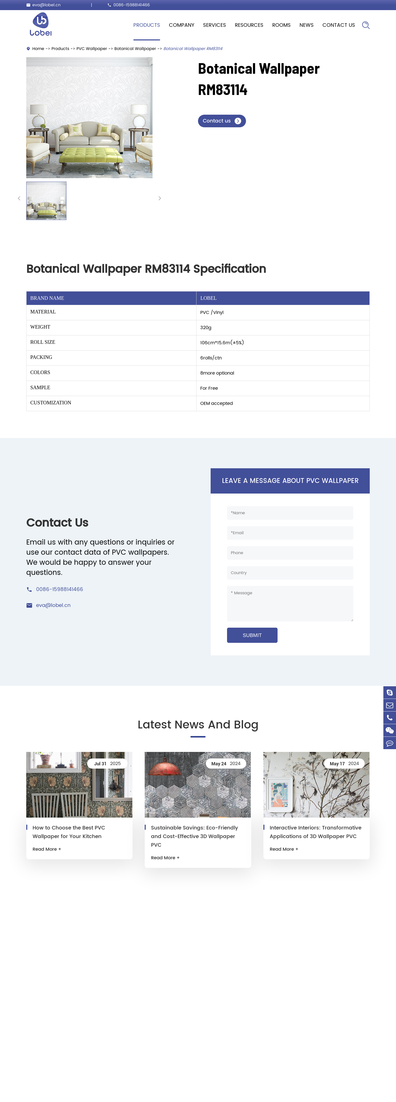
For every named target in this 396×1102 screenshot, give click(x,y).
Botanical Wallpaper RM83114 (192, 48)
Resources (249, 25)
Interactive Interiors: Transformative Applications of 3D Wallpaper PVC (315, 832)
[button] (19, 198)
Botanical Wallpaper (135, 48)
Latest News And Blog (198, 725)
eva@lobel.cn (46, 5)
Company (181, 25)
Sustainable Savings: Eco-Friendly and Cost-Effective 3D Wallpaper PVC (194, 836)
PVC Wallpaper (92, 48)
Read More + (47, 849)
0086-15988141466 (131, 5)
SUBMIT (252, 635)
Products (146, 25)
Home (38, 48)
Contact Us (339, 25)
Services (214, 25)
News (307, 25)
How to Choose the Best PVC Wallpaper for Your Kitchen (69, 832)
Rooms (281, 25)
